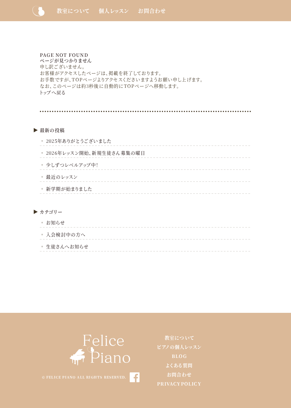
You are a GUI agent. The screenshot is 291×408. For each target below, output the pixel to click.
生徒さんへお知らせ (67, 246)
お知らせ (55, 222)
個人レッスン (114, 11)
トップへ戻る (53, 92)
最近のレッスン (62, 176)
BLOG (179, 356)
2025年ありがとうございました (79, 141)
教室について (73, 11)
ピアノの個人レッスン (179, 347)
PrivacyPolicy (179, 383)
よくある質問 (179, 365)
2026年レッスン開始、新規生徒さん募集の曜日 (96, 153)
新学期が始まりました (69, 188)
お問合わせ (152, 11)
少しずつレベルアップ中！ (72, 164)
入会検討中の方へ (66, 234)
